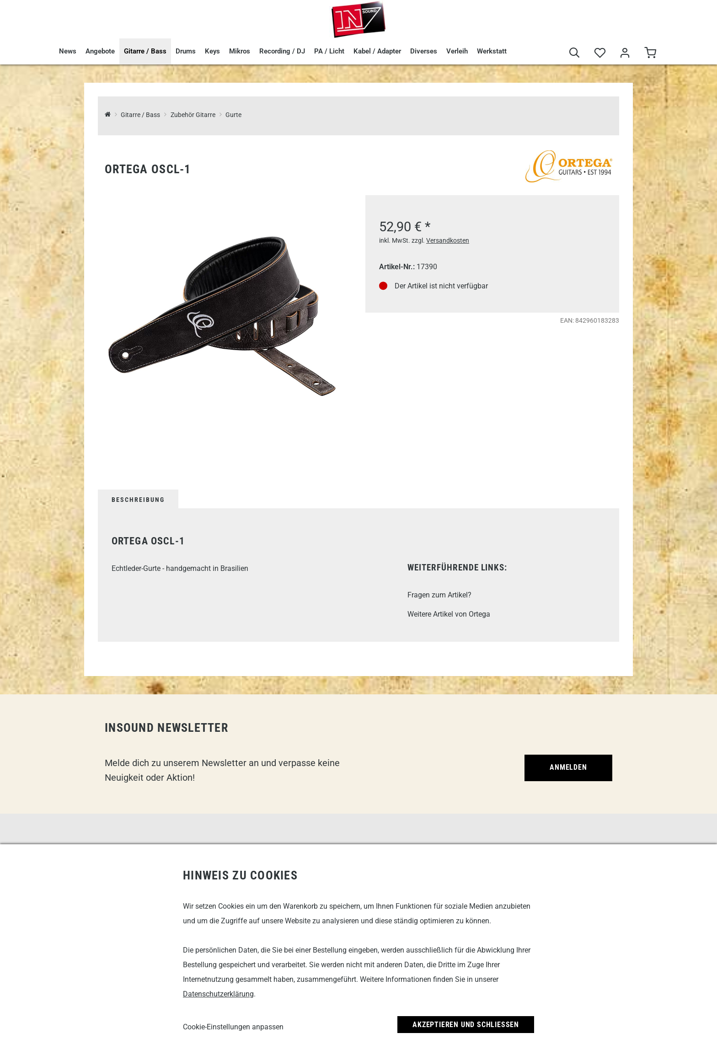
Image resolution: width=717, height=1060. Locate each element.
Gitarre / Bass (145, 51)
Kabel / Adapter (377, 51)
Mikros (239, 51)
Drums (186, 51)
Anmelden (568, 767)
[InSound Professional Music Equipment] (108, 115)
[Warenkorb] (650, 53)
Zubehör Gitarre (193, 115)
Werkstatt (492, 51)
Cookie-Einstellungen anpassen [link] (233, 1027)
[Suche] (574, 53)
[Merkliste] (599, 53)
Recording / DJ (282, 51)
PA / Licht (329, 51)
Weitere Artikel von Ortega (448, 614)
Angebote (100, 51)
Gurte (233, 115)
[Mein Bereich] (624, 53)
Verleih (457, 51)
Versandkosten (447, 240)
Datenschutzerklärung (218, 994)
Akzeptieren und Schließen (465, 1024)
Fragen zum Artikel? (439, 595)
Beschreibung (138, 499)
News (67, 51)
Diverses (423, 51)
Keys (212, 51)
